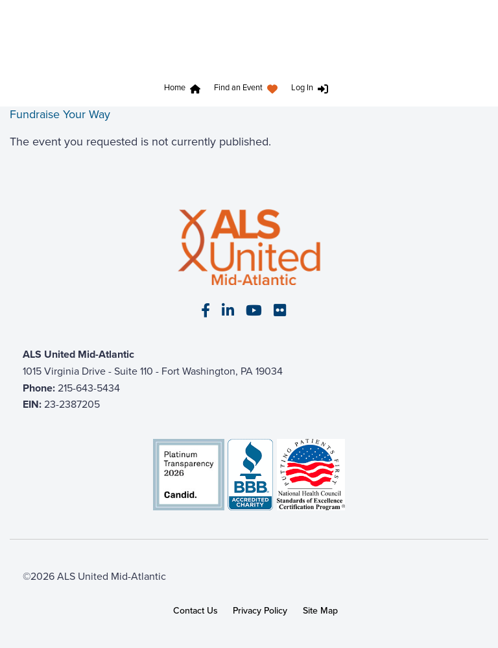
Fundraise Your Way (60, 114)
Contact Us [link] (195, 610)
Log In (302, 87)
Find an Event (238, 87)
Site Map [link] (320, 610)
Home (174, 87)
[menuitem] (185, 89)
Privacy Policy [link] (260, 610)
